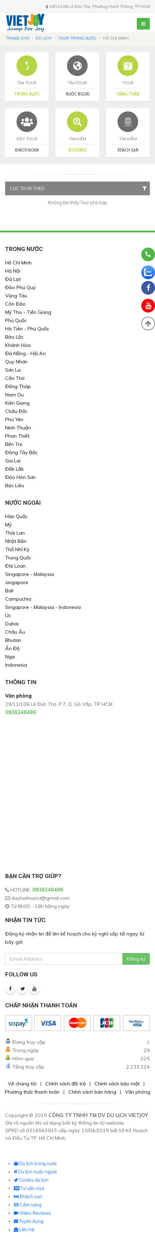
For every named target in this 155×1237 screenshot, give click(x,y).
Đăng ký (136, 959)
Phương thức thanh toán (32, 1092)
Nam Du (14, 395)
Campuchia (18, 599)
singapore (16, 582)
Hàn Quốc (16, 516)
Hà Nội (12, 271)
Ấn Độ (12, 648)
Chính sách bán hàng (92, 1092)
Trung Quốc (18, 558)
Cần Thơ (14, 378)
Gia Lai (13, 461)
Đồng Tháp (18, 386)
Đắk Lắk (14, 469)
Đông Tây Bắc (21, 452)
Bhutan (13, 640)
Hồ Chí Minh (18, 263)
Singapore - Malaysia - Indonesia (43, 607)
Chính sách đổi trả (65, 1084)
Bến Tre (13, 444)
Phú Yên (14, 419)
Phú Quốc (16, 320)
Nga (10, 657)
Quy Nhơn (16, 362)
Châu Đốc (16, 411)
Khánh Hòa (18, 345)
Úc (8, 615)
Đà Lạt (13, 279)
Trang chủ (17, 38)
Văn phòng (137, 1092)
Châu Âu (15, 632)
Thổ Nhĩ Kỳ (17, 549)
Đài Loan (15, 566)
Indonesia (16, 665)
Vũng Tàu (16, 296)
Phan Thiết (17, 436)
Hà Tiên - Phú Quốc (27, 329)
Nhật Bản (15, 541)
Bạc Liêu (14, 485)
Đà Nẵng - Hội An (25, 353)
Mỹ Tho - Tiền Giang (28, 312)
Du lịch (44, 38)
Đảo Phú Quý (20, 287)
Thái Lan (15, 533)
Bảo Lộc (14, 337)
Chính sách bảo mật (117, 1084)
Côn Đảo (15, 304)
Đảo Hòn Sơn (20, 477)
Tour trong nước (77, 38)
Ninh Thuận (18, 428)
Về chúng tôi (22, 1084)
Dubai (12, 624)
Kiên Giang (17, 403)
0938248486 (47, 890)
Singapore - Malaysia (29, 574)
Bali (9, 591)
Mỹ (8, 525)
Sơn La (13, 370)
